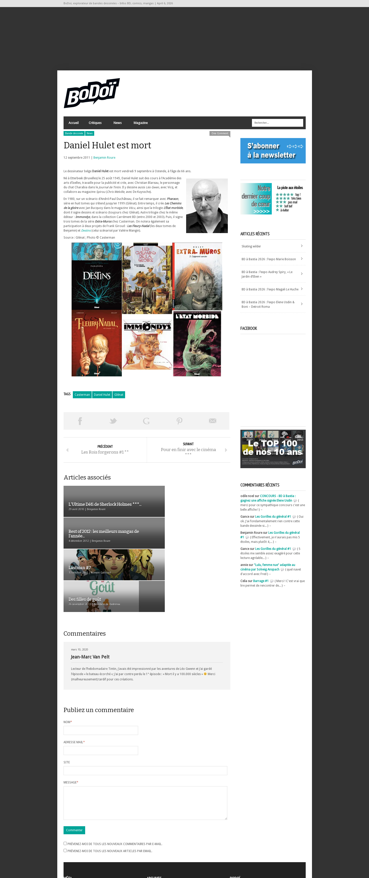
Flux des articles (77, 846)
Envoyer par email (212, 424)
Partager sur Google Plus (146, 424)
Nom (68, 663)
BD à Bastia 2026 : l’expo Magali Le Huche (270, 292)
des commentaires (79, 851)
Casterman (82, 398)
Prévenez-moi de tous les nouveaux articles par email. (110, 798)
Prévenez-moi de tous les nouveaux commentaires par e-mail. (115, 791)
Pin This (179, 424)
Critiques (95, 127)
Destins (86, 233)
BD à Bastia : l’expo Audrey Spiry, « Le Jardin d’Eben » (267, 277)
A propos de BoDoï (244, 837)
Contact (236, 845)
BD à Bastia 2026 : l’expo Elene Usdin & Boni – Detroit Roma (268, 307)
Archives (152, 838)
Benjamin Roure (104, 160)
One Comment (220, 136)
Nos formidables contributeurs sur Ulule (259, 853)
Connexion (71, 842)
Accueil (74, 126)
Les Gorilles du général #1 (273, 519)
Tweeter (113, 424)
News (117, 127)
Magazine (140, 127)
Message (71, 723)
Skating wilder (251, 249)
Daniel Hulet (102, 398)
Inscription (71, 837)
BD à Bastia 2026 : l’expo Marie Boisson (269, 262)
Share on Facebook (80, 424)
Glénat (118, 398)
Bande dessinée (74, 136)
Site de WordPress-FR (78, 855)
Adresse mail (74, 683)
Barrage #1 (261, 584)
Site (67, 703)
